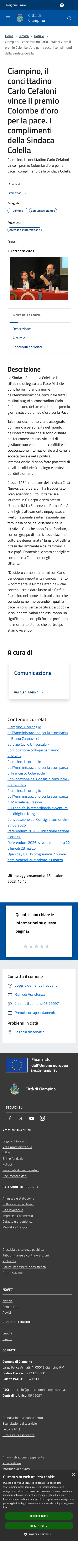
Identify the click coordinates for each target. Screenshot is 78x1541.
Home (9, 35)
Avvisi (6, 1312)
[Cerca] (69, 18)
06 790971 (36, 1395)
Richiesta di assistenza (18, 1434)
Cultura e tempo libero (18, 1204)
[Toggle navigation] (8, 17)
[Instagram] (42, 1118)
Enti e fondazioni (14, 1158)
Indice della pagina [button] (26, 315)
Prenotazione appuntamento (22, 1417)
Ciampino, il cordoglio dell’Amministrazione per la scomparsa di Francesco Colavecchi (37, 767)
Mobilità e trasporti (16, 1227)
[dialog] (39, 1505)
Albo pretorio (11, 1463)
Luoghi (7, 1333)
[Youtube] (31, 1118)
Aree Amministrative (17, 1146)
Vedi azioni (18, 193)
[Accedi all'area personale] (62, 5)
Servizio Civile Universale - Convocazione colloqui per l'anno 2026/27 (33, 750)
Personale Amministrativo (20, 1170)
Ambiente (9, 1261)
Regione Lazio (16, 4)
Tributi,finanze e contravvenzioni (25, 1255)
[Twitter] (21, 1118)
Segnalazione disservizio (19, 1423)
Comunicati (10, 1306)
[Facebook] (10, 1118)
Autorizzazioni (12, 1272)
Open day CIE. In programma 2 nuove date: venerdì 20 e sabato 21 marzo (36, 857)
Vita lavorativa (12, 1209)
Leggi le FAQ (11, 1429)
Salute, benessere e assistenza (24, 1266)
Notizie (39, 35)
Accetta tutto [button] (39, 1516)
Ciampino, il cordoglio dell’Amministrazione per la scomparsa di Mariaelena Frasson (37, 796)
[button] (39, 1534)
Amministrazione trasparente (23, 1457)
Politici (7, 1164)
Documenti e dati (14, 1175)
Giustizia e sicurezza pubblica (23, 1249)
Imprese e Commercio (17, 1215)
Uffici (6, 1152)
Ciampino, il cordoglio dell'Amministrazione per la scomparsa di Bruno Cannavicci (37, 732)
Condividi (17, 184)
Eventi (7, 1339)
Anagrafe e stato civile (18, 1198)
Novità (24, 35)
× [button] (73, 1474)
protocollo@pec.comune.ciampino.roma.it (39, 1389)
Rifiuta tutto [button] (38, 1526)
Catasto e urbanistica (17, 1221)
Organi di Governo (15, 1141)
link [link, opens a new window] (5, 1507)
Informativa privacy (16, 1468)
